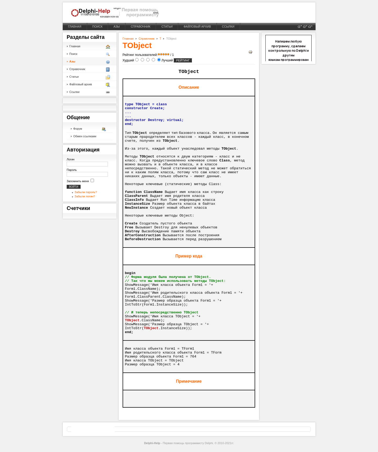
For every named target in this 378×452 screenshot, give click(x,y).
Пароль (72, 169)
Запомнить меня (78, 181)
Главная (128, 38)
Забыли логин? (85, 196)
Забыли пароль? (86, 192)
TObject (137, 45)
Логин (71, 159)
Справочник (147, 38)
